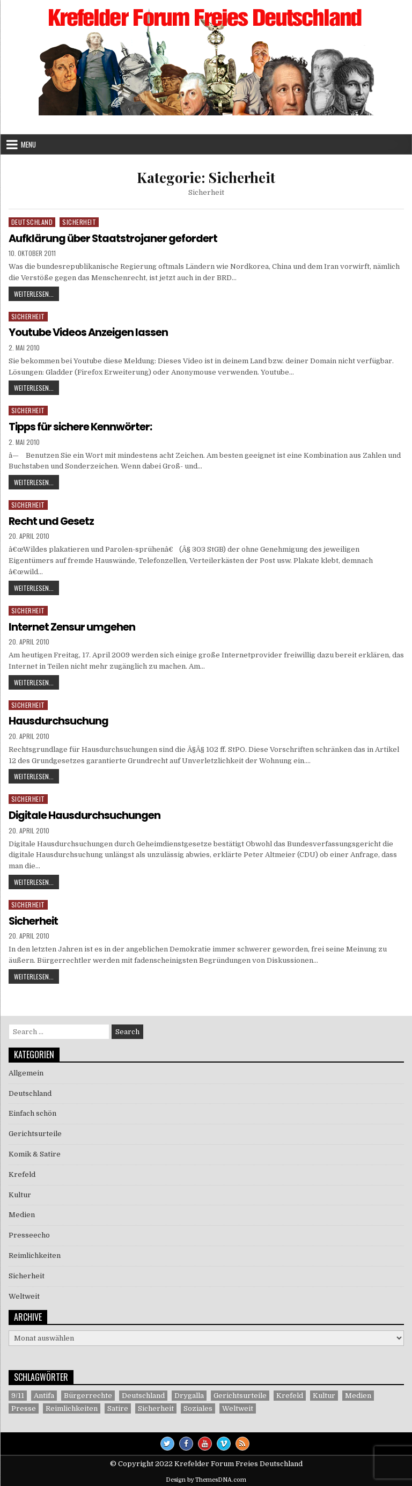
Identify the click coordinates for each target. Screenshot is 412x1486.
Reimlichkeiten (35, 1254)
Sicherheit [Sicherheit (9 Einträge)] (156, 1407)
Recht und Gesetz (52, 520)
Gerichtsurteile (35, 1132)
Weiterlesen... (36, 294)
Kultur (20, 1193)
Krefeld (22, 1173)
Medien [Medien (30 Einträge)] (358, 1394)
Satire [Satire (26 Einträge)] (117, 1407)
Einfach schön (32, 1112)
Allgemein (26, 1071)
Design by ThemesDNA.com (206, 1478)
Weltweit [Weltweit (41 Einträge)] (237, 1407)
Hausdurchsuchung (59, 719)
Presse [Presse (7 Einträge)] (23, 1407)
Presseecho (29, 1233)
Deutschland (32, 221)
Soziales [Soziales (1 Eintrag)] (197, 1407)
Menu (28, 144)
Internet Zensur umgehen (72, 625)
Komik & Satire (35, 1152)
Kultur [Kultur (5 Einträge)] (324, 1394)
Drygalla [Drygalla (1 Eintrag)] (189, 1394)
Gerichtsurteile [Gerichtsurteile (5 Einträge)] (240, 1394)
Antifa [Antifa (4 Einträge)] (44, 1394)
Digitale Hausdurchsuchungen (86, 814)
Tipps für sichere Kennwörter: (82, 426)
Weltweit (24, 1294)
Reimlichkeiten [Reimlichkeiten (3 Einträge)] (72, 1407)
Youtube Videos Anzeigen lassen (90, 332)
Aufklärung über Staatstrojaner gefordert (114, 238)
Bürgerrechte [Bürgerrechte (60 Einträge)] (88, 1394)
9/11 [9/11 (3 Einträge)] (17, 1394)
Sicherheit (79, 221)
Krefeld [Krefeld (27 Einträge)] (289, 1394)
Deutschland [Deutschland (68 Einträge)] (143, 1394)
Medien (22, 1213)
